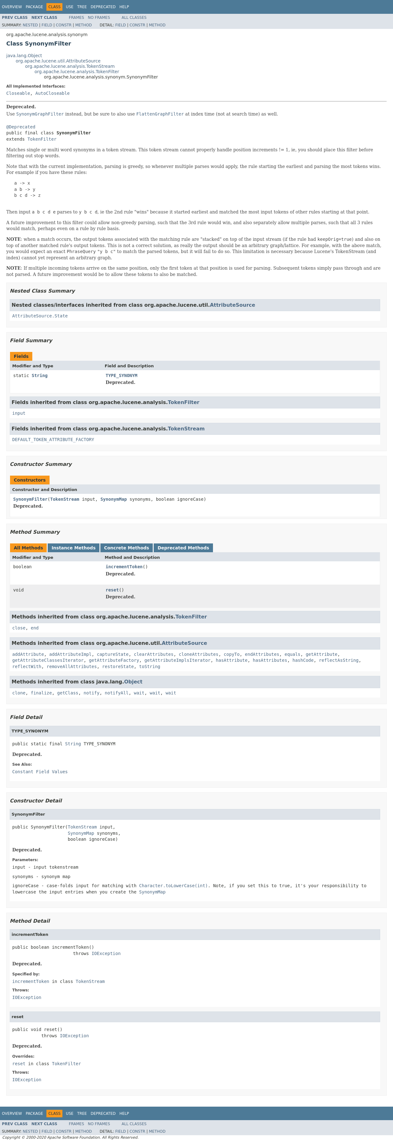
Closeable (18, 93)
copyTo (232, 654)
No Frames (99, 17)
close (18, 627)
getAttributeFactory (114, 660)
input (18, 413)
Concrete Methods (126, 547)
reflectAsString (338, 660)
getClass (67, 692)
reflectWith (26, 666)
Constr (64, 25)
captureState (113, 654)
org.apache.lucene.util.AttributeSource (58, 60)
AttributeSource (232, 305)
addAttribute (28, 654)
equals (292, 654)
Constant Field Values (40, 771)
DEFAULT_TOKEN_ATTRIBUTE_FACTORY (53, 439)
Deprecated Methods (183, 547)
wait (139, 692)
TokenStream (186, 429)
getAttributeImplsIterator (177, 660)
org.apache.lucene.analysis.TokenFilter (77, 71)
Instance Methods (73, 547)
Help (124, 7)
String (40, 375)
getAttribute (321, 654)
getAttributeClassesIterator (48, 660)
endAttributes (262, 654)
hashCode (302, 660)
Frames (76, 17)
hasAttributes (270, 660)
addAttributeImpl (70, 654)
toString (149, 666)
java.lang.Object (24, 55)
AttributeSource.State (40, 315)
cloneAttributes (198, 654)
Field (46, 25)
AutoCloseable (52, 93)
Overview (12, 7)
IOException (106, 953)
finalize (41, 692)
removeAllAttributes (72, 666)
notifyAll (117, 692)
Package (34, 7)
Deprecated (103, 7)
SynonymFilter (30, 499)
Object (133, 682)
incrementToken (124, 566)
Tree (82, 7)
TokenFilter (41, 139)
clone (18, 692)
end (35, 627)
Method (83, 25)
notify (92, 692)
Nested (30, 25)
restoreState (118, 666)
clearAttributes (153, 654)
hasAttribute (231, 660)
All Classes (134, 17)
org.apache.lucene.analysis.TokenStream (70, 66)
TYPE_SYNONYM (121, 375)
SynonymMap (113, 499)
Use (69, 7)
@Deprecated (20, 126)
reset (112, 589)
